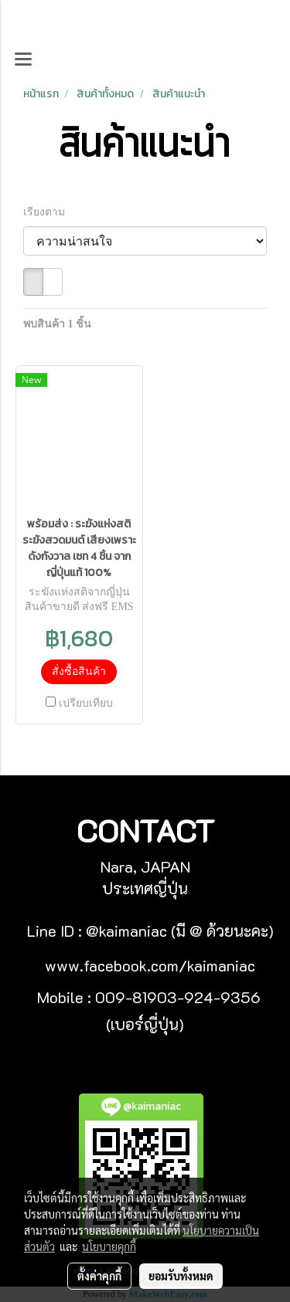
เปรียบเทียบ (86, 703)
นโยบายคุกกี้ (109, 1246)
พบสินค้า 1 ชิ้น (57, 324)
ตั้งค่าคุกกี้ (99, 1276)
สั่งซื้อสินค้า (79, 671)
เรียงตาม (48, 212)
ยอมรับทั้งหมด (180, 1276)
